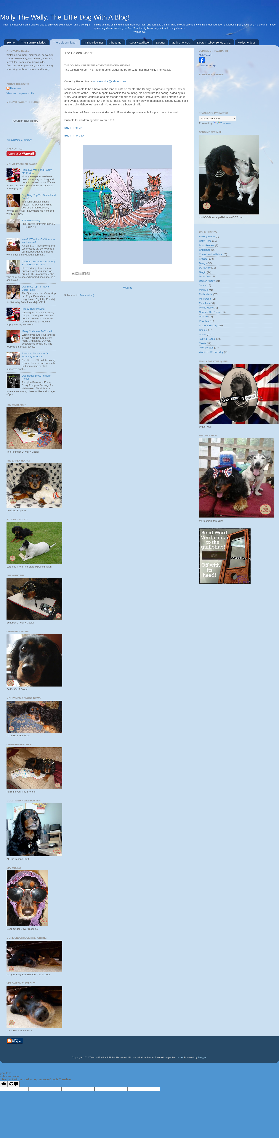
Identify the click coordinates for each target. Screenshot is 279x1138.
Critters (203, 258)
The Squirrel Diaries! (34, 42)
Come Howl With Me (210, 254)
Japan (202, 285)
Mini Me (203, 289)
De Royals (205, 267)
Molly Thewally (205, 55)
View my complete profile (20, 93)
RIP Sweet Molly (31, 220)
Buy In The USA (74, 135)
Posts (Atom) (87, 295)
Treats (202, 343)
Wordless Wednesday (211, 352)
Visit (19, 140)
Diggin (202, 272)
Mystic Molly (206, 307)
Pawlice (203, 316)
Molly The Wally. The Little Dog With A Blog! (65, 17)
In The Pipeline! (93, 42)
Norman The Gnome (210, 312)
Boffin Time (205, 241)
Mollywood (205, 298)
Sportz (202, 334)
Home (11, 42)
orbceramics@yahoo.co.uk (109, 81)
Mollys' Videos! (247, 42)
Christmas (204, 249)
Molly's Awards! (181, 42)
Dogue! (160, 42)
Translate (222, 123)
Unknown (16, 88)
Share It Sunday (208, 325)
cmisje (179, 1057)
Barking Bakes (207, 236)
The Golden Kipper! (65, 42)
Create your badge (207, 66)
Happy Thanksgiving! (33, 309)
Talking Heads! (207, 338)
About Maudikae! (139, 42)
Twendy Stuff (206, 347)
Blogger (202, 1057)
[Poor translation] (14, 1084)
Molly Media (205, 294)
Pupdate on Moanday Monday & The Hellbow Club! (38, 263)
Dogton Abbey (207, 280)
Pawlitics (204, 321)
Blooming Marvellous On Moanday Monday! (35, 355)
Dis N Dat (204, 276)
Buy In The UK (73, 127)
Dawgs (203, 263)
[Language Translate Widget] (217, 118)
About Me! (116, 42)
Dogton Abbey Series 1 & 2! (214, 42)
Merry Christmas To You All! (37, 331)
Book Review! (206, 245)
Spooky (203, 330)
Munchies (204, 303)
